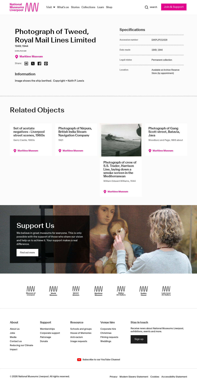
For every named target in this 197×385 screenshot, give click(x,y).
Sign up (139, 339)
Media (13, 337)
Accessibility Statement (174, 377)
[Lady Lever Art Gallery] (166, 291)
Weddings (105, 341)
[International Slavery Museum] (75, 291)
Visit (49, 7)
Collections (88, 7)
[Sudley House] (143, 291)
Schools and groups (81, 329)
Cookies (154, 377)
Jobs (12, 333)
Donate (44, 341)
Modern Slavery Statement (134, 377)
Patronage (45, 337)
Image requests (78, 341)
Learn (100, 7)
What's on (63, 7)
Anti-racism (76, 337)
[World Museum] (53, 291)
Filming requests (109, 337)
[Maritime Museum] (98, 291)
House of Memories (80, 333)
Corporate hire (108, 329)
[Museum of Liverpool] (30, 291)
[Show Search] (151, 7)
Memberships (47, 329)
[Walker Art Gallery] (121, 291)
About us (15, 329)
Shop (109, 7)
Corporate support (50, 333)
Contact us (16, 341)
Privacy (113, 377)
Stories (75, 7)
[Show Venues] (54, 7)
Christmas (105, 333)
